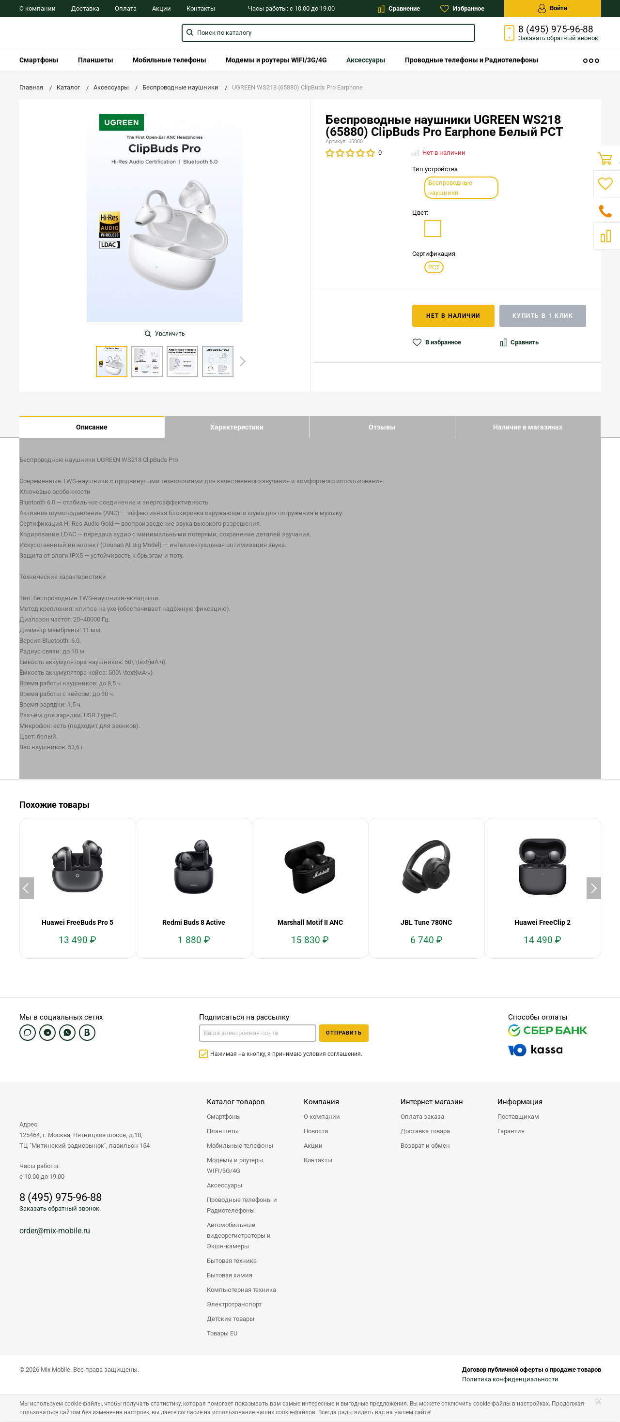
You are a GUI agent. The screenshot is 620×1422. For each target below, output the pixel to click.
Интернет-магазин (432, 1102)
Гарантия (511, 1131)
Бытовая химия (229, 1275)
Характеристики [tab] (237, 427)
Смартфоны (39, 60)
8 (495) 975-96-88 (555, 29)
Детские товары (230, 1319)
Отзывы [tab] (382, 427)
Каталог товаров (236, 1102)
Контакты (200, 8)
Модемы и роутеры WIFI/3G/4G (276, 60)
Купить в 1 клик (543, 315)
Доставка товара (425, 1131)
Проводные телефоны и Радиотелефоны (472, 60)
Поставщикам (518, 1117)
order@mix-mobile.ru (54, 1231)
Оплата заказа (422, 1117)
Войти (552, 8)
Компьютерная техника (241, 1290)
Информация (519, 1102)
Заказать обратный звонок (59, 1209)
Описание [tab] (92, 427)
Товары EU (222, 1333)
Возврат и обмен (425, 1146)
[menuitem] (39, 60)
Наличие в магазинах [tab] (527, 427)
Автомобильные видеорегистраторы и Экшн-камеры (239, 1236)
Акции (161, 8)
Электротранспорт (234, 1304)
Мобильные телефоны (169, 60)
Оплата (126, 8)
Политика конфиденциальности (510, 1379)
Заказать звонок (558, 38)
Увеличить (165, 333)
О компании (37, 8)
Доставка (85, 8)
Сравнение (399, 9)
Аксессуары (366, 60)
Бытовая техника (232, 1261)
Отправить (344, 1033)
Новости (316, 1131)
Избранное (462, 9)
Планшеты (95, 60)
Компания (321, 1102)
